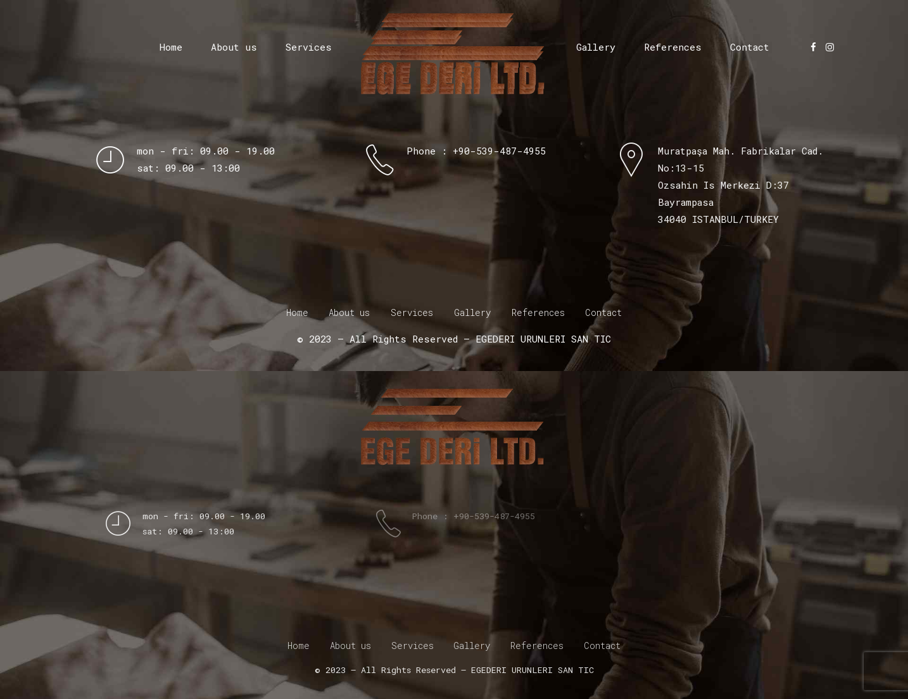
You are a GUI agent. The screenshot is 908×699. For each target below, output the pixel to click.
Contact (749, 47)
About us (234, 47)
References (673, 47)
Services (309, 47)
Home (171, 47)
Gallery (595, 47)
